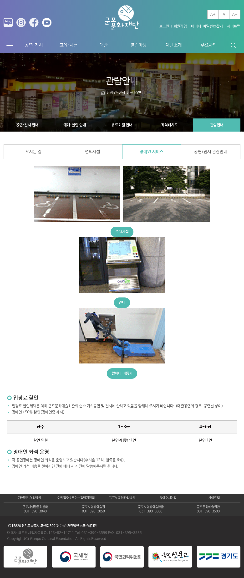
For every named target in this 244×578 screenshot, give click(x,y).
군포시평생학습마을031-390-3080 (151, 509)
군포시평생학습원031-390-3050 (93, 509)
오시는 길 (33, 151)
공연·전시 (34, 45)
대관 (104, 45)
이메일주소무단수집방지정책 (76, 498)
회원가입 (180, 26)
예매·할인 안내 (74, 125)
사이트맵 (233, 26)
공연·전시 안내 (27, 125)
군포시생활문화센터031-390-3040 (35, 509)
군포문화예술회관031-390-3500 (208, 509)
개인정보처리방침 (29, 498)
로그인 (164, 26)
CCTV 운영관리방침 (122, 498)
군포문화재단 (103, 93)
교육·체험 (69, 45)
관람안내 (217, 125)
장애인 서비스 (151, 151)
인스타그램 (21, 22)
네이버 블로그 (8, 22)
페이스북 (34, 22)
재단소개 (174, 45)
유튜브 (46, 22)
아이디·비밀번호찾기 (207, 26)
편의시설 (92, 151)
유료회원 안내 (122, 125)
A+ (213, 14)
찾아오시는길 (168, 498)
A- (235, 14)
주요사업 (209, 45)
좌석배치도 (169, 125)
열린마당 (139, 45)
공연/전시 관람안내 (210, 151)
